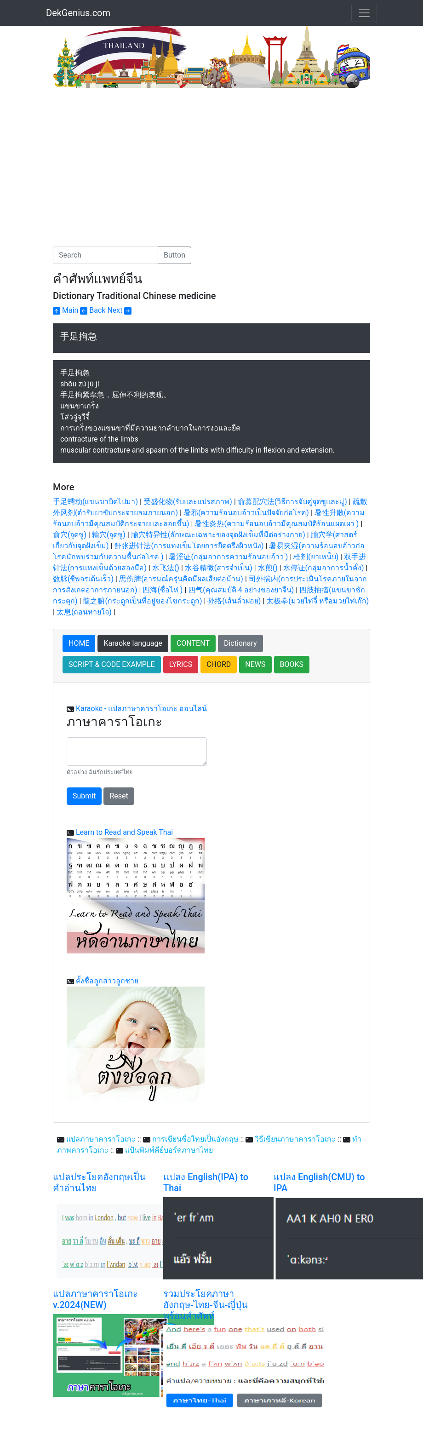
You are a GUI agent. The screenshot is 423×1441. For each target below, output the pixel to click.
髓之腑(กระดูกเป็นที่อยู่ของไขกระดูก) (142, 601)
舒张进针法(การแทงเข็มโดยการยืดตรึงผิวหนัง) (188, 545)
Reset (118, 796)
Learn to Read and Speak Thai (124, 832)
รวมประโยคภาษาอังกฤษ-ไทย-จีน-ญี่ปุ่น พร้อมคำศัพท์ (205, 1304)
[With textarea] (137, 751)
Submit (84, 796)
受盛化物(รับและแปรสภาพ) (187, 501)
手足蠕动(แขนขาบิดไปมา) (95, 501)
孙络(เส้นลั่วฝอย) (234, 601)
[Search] (105, 255)
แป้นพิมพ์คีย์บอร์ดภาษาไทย (169, 1150)
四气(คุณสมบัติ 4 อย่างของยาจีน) (241, 590)
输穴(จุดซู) (109, 534)
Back (92, 310)
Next (119, 310)
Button (174, 255)
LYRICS (180, 664)
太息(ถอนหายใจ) (84, 612)
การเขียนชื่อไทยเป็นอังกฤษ (195, 1139)
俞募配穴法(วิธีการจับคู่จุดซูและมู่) (292, 501)
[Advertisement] (130, 156)
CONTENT (193, 643)
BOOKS (292, 664)
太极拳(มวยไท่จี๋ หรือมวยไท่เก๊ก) (317, 601)
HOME (79, 643)
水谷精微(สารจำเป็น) (218, 567)
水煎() (268, 567)
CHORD (218, 664)
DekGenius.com (78, 12)
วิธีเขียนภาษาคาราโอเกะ (295, 1139)
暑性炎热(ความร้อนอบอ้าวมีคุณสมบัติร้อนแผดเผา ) (276, 523)
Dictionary (240, 643)
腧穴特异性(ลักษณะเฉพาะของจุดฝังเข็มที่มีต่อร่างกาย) (218, 534)
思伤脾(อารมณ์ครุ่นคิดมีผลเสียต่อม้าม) (181, 578)
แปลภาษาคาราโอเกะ (101, 1139)
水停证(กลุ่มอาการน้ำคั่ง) (323, 567)
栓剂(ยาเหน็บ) (315, 556)
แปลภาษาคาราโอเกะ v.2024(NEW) (95, 1299)
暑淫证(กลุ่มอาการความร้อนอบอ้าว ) (228, 556)
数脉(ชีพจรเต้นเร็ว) (83, 578)
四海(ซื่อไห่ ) (163, 590)
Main (65, 310)
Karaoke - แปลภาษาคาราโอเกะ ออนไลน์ (141, 708)
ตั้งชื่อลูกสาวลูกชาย (107, 980)
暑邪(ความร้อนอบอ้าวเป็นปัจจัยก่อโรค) (246, 512)
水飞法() (165, 567)
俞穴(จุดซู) (69, 534)
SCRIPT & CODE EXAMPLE (112, 664)
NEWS (255, 664)
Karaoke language (132, 643)
